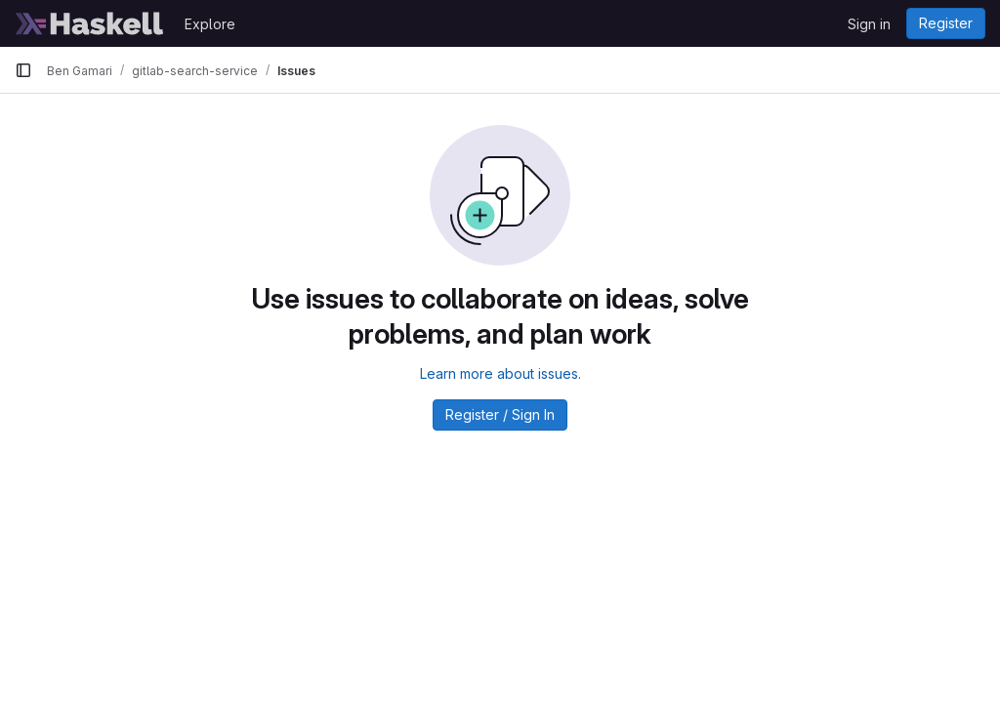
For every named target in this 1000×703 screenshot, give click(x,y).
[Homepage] (90, 23)
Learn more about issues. (500, 373)
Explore (210, 24)
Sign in (869, 24)
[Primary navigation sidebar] (23, 70)
